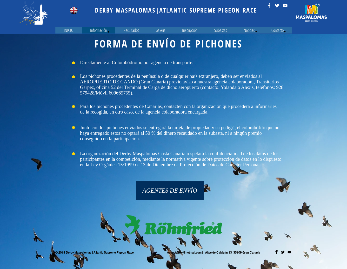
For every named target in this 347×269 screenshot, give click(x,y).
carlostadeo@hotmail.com (184, 252)
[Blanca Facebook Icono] (269, 5)
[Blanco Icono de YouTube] (285, 5)
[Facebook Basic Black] (276, 252)
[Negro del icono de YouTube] (289, 252)
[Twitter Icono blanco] (277, 5)
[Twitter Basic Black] (283, 252)
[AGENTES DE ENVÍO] (170, 190)
